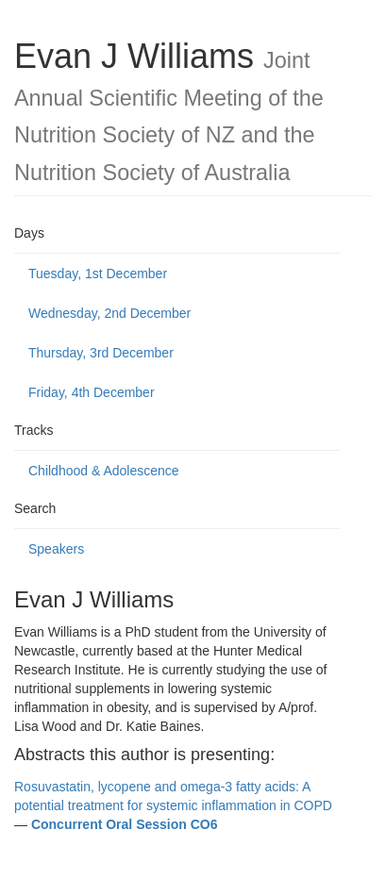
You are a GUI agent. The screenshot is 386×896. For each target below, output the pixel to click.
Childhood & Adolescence (103, 470)
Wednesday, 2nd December (109, 313)
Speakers (56, 548)
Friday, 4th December (91, 392)
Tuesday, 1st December (97, 273)
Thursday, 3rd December (101, 352)
